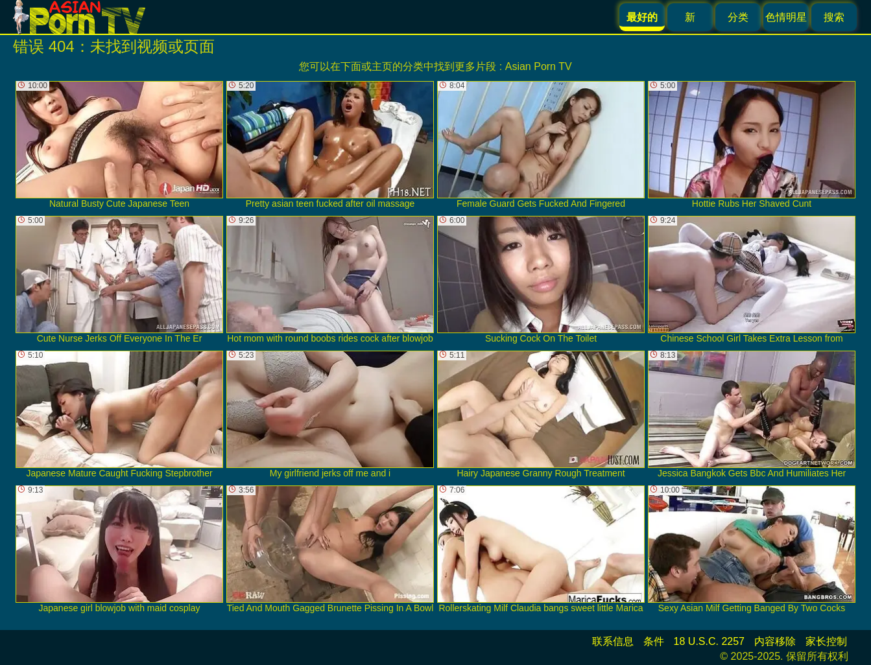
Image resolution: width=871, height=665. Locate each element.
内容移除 (775, 641)
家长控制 (826, 641)
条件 (653, 641)
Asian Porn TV (538, 66)
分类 (738, 17)
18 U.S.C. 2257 (709, 641)
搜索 (834, 17)
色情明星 (786, 17)
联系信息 (613, 641)
